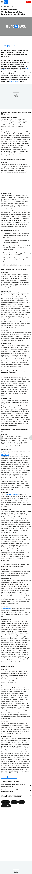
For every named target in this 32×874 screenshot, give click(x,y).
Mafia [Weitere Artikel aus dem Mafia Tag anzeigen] (21, 802)
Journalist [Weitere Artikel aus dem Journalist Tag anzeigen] (6, 805)
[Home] (1, 6)
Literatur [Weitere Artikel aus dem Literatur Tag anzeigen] (5, 802)
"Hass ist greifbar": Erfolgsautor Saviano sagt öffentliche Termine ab (13, 785)
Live (28, 2)
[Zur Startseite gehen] (6, 2)
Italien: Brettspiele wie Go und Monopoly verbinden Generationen (11, 790)
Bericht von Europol (13, 494)
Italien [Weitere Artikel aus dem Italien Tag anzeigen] (14, 802)
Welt (12, 6)
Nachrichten (6, 6)
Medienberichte (6, 608)
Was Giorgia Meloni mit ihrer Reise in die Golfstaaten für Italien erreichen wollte (11, 795)
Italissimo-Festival (14, 81)
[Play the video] (16, 26)
